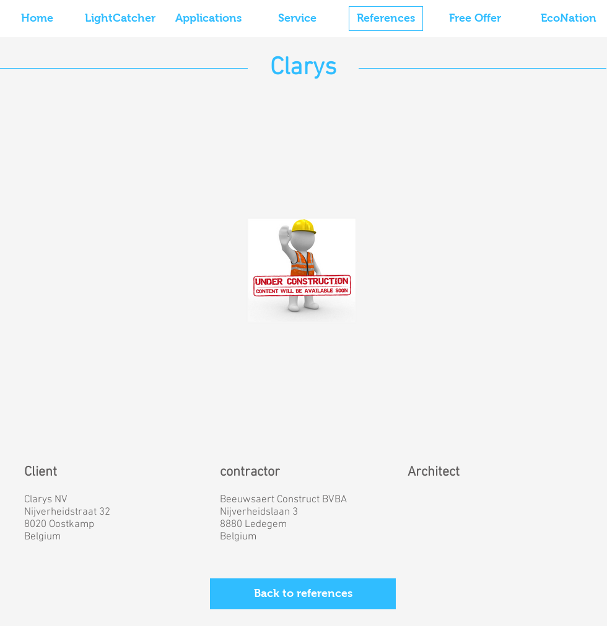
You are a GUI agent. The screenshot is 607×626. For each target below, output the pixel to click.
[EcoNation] (568, 18)
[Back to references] (303, 593)
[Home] (37, 18)
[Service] (297, 18)
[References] (386, 18)
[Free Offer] (475, 18)
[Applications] (208, 18)
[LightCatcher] (120, 18)
